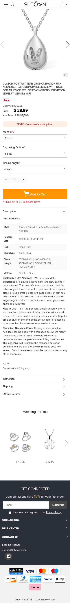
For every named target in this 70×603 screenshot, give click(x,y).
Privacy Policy (54, 512)
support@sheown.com (14, 550)
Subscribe (58, 505)
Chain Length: (12, 163)
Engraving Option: (14, 147)
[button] (67, 44)
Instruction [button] (9, 378)
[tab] (35, 211)
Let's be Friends (11, 544)
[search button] (12, 4)
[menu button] (6, 4)
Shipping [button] (8, 386)
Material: (8, 131)
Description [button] (9, 211)
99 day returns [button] (12, 394)
